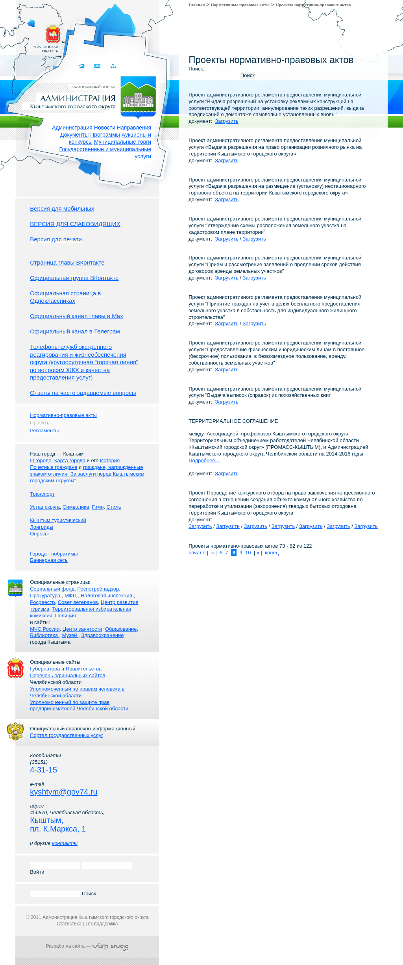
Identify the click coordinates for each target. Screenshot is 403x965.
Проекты (40, 423)
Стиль (114, 507)
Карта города (69, 460)
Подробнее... (204, 460)
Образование (121, 629)
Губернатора (45, 669)
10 (248, 553)
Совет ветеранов (78, 602)
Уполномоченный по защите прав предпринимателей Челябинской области (79, 705)
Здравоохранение (102, 635)
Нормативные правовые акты (240, 4)
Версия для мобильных (62, 208)
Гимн (98, 507)
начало (197, 553)
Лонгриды (41, 527)
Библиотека (44, 635)
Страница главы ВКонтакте (67, 262)
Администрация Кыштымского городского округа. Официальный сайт (91, 96)
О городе (40, 460)
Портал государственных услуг (66, 735)
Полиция (65, 616)
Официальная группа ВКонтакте (74, 277)
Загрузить (226, 121)
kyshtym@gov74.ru (63, 791)
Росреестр (42, 602)
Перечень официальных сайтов (67, 675)
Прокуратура (46, 595)
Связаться (97, 66)
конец (272, 553)
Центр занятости (82, 629)
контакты (65, 843)
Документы (74, 135)
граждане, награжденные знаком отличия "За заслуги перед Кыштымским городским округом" (87, 473)
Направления (134, 127)
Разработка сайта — (87, 946)
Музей (70, 635)
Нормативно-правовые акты (63, 415)
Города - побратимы (54, 554)
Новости (104, 127)
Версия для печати (56, 239)
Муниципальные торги (122, 142)
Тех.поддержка (101, 923)
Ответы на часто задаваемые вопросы (83, 392)
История (110, 460)
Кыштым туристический (58, 520)
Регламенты (44, 430)
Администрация (72, 127)
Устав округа (45, 507)
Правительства (84, 669)
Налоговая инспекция (107, 595)
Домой (82, 66)
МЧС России (44, 629)
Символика (76, 507)
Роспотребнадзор (98, 589)
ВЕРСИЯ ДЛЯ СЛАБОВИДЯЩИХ (75, 223)
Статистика (69, 923)
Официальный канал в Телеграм (75, 331)
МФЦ (71, 595)
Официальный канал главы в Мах (76, 316)
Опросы (39, 534)
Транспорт (42, 494)
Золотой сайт (21, 35)
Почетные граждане (53, 467)
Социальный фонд (52, 589)
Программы (105, 135)
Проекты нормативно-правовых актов (313, 4)
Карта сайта (113, 66)
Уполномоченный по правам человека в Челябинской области (77, 692)
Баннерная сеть (49, 560)
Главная (197, 4)
